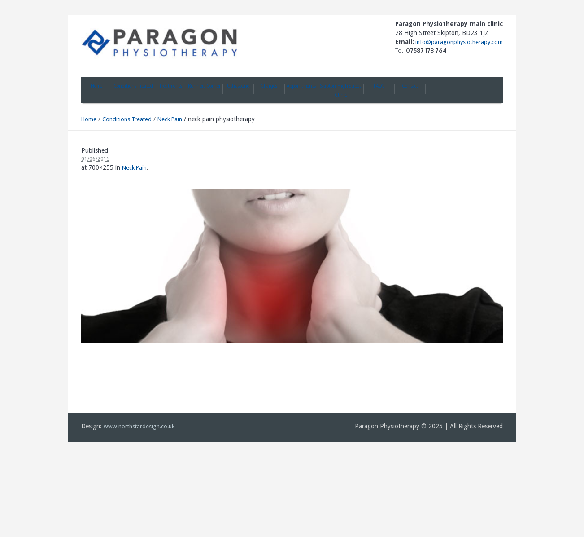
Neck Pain (169, 119)
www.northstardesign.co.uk (139, 426)
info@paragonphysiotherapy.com (458, 42)
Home (88, 119)
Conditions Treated (127, 119)
